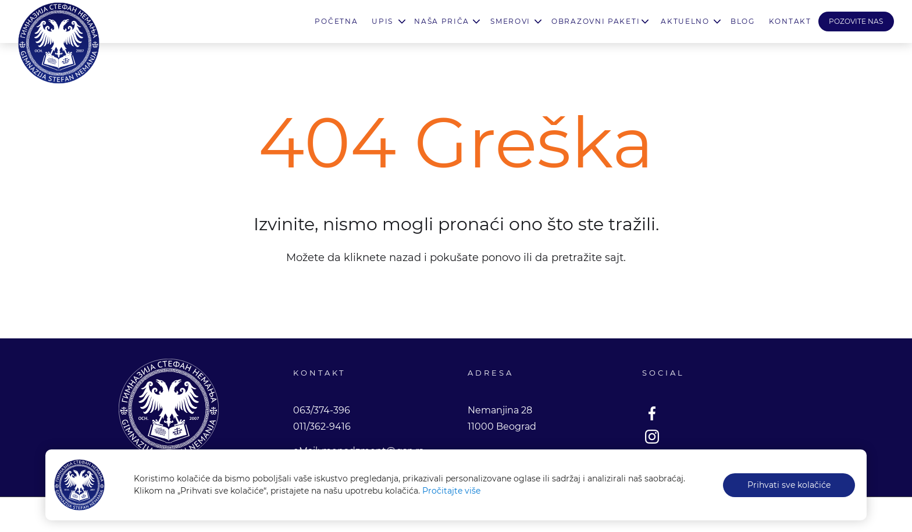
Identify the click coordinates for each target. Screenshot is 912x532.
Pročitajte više (451, 490)
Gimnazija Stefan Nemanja (58, 43)
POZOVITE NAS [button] (856, 21)
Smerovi (510, 21)
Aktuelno (685, 21)
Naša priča (441, 21)
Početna (336, 21)
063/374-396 (321, 410)
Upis (382, 21)
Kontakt (790, 21)
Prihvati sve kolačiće (789, 485)
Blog (743, 21)
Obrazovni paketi (595, 21)
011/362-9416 (322, 426)
